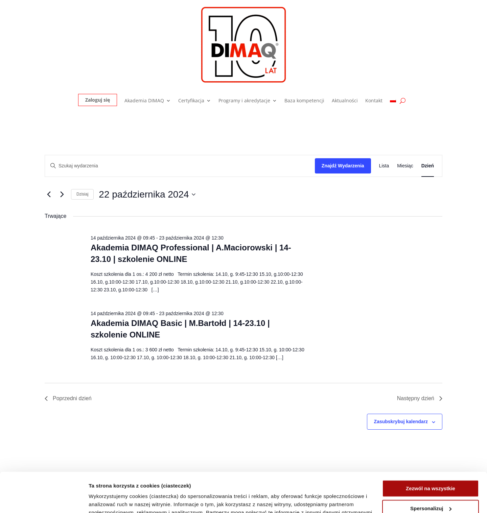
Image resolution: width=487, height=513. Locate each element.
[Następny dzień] (62, 194)
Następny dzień (419, 398)
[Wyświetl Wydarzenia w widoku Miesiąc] (405, 166)
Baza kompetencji (304, 101)
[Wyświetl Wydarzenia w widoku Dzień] (427, 166)
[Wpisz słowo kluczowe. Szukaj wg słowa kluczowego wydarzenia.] (180, 166)
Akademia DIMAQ (144, 101)
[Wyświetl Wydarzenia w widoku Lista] (384, 166)
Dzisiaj (82, 194)
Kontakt (373, 101)
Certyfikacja (191, 101)
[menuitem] (393, 102)
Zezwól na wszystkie (430, 449)
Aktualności (345, 101)
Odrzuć (430, 488)
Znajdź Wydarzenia (343, 165)
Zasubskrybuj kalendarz (401, 421)
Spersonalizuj (430, 468)
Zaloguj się (97, 100)
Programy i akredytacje (244, 101)
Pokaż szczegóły (109, 499)
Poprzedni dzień (68, 398)
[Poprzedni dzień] (49, 194)
